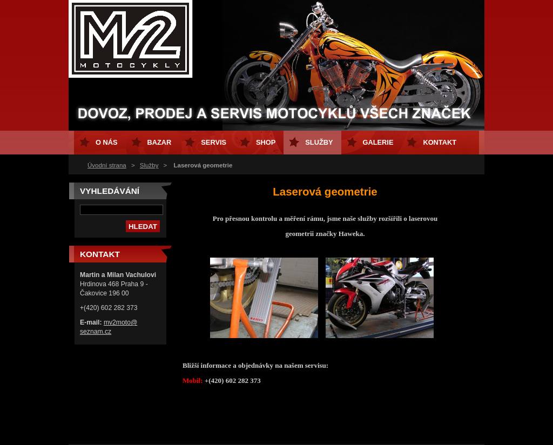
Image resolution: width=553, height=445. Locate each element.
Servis (213, 142)
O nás (107, 142)
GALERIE (378, 142)
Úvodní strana (106, 165)
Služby (149, 165)
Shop (265, 142)
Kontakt (439, 142)
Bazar (159, 142)
